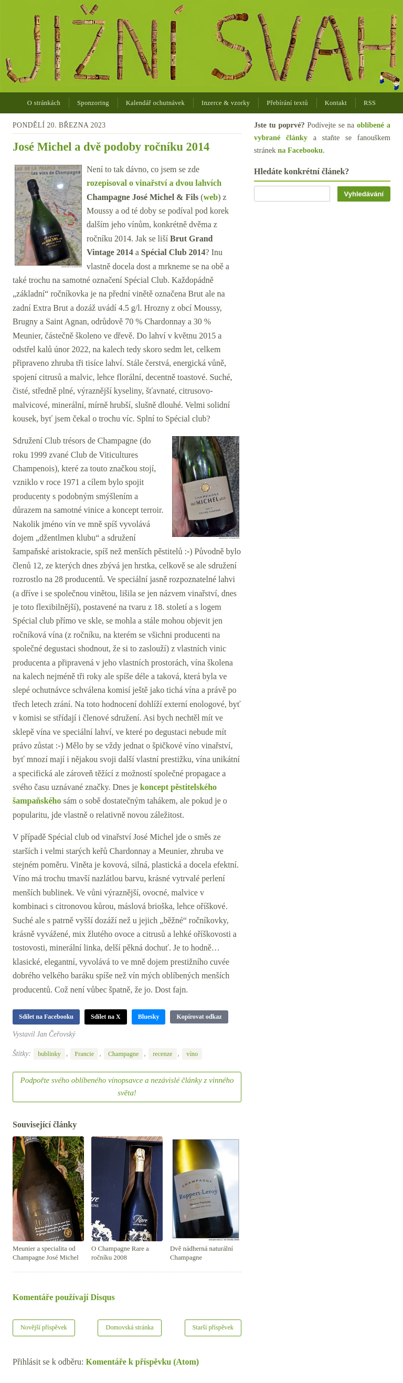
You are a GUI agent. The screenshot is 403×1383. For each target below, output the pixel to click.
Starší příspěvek (213, 1327)
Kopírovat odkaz (198, 1016)
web (211, 197)
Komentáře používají (64, 1297)
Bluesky (149, 1016)
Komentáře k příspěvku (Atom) (142, 1361)
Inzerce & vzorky (226, 103)
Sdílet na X (106, 1016)
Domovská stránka (129, 1327)
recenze (162, 1054)
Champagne (123, 1054)
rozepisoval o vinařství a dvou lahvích (154, 182)
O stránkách (43, 103)
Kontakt (336, 103)
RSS (370, 103)
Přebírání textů (287, 103)
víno (192, 1054)
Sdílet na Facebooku (46, 1016)
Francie (84, 1054)
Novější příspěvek (43, 1327)
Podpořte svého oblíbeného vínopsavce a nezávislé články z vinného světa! (127, 1086)
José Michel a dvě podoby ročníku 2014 (111, 146)
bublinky (49, 1054)
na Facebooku (300, 150)
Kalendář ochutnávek (155, 103)
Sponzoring (93, 103)
